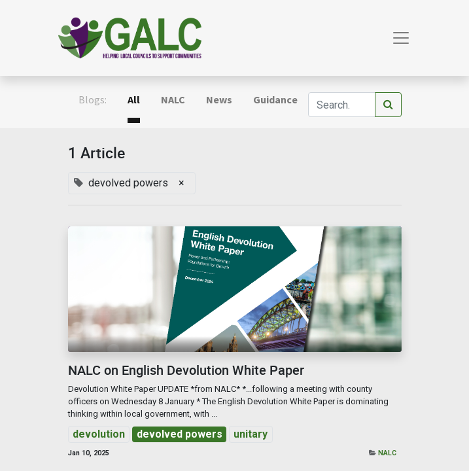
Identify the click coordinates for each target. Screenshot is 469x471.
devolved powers (179, 434)
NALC (387, 453)
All (134, 99)
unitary (251, 434)
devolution (99, 434)
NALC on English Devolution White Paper (186, 370)
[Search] (388, 104)
